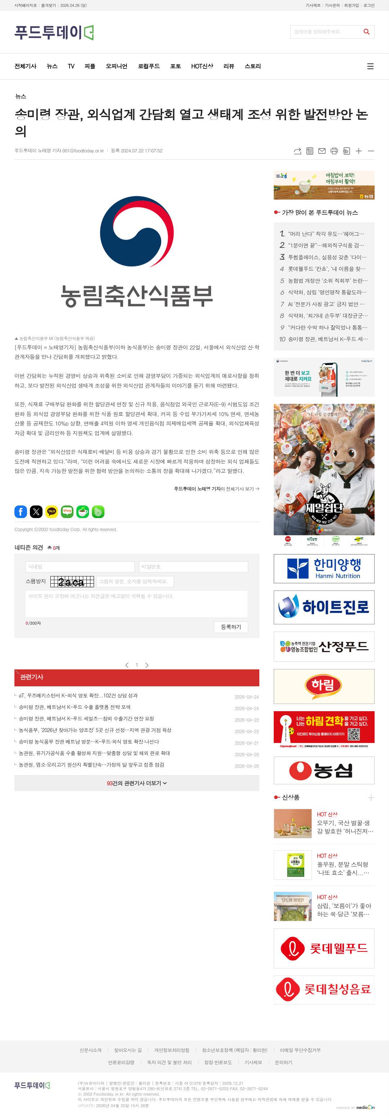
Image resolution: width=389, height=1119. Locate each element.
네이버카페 (82, 511)
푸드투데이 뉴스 (320, 212)
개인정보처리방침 (171, 1050)
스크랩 (346, 151)
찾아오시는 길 (128, 1050)
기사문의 (332, 5)
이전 (127, 665)
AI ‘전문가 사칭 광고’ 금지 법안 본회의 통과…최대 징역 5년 (328, 304)
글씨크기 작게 (371, 151)
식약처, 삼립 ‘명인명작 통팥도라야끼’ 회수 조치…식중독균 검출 (328, 292)
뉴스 (20, 96)
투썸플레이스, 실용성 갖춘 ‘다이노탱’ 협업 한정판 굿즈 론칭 (328, 257)
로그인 (369, 5)
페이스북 (20, 511)
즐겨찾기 (48, 5)
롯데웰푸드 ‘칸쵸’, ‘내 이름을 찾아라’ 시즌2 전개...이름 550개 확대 (328, 268)
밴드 (98, 511)
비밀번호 (151, 566)
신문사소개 (91, 1050)
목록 (309, 151)
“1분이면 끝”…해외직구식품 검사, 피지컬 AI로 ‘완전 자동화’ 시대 (328, 245)
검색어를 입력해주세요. (317, 31)
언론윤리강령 (121, 1062)
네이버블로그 (67, 511)
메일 (322, 151)
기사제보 (313, 5)
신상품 (290, 797)
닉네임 (35, 566)
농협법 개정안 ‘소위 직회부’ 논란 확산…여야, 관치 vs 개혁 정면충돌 (328, 280)
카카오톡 (51, 511)
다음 (147, 665)
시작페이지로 (25, 5)
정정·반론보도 (218, 1062)
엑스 (36, 511)
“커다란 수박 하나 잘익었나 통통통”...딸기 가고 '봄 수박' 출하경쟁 (328, 327)
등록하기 (231, 626)
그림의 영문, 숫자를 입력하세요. (133, 581)
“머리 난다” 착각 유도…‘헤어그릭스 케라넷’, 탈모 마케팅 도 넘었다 (328, 233)
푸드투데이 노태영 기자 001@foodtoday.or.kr (59, 150)
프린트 (334, 151)
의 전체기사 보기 (214, 488)
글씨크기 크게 (358, 151)
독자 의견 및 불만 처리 (169, 1062)
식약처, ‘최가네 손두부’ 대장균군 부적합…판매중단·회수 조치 (328, 315)
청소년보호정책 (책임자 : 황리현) (234, 1050)
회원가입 (351, 5)
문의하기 (283, 1062)
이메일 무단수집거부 (300, 1050)
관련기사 (31, 677)
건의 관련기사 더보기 (137, 783)
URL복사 (297, 151)
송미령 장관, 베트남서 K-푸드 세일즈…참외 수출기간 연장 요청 (328, 339)
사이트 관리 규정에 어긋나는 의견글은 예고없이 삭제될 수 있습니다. (101, 595)
